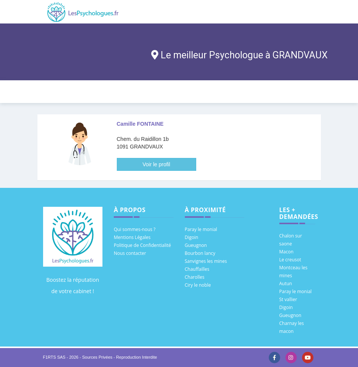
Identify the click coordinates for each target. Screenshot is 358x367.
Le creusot (290, 259)
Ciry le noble (198, 285)
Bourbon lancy (200, 253)
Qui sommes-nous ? (134, 229)
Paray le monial (201, 229)
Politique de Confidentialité (142, 245)
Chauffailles (197, 269)
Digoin (191, 237)
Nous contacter (130, 253)
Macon (286, 251)
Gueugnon (196, 245)
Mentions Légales (132, 237)
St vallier (288, 299)
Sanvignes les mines (206, 261)
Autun (285, 283)
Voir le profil (156, 164)
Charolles (195, 277)
